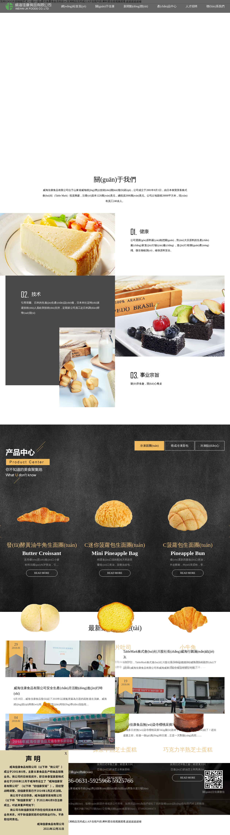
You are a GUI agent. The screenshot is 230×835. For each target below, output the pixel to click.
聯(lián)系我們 (215, 6)
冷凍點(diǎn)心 (209, 445)
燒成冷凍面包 (179, 445)
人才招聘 (191, 6)
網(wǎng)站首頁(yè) (73, 6)
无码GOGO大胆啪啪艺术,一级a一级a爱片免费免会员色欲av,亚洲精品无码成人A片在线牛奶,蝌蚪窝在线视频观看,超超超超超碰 (70, 821)
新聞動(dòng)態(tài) (136, 6)
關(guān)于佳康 (105, 6)
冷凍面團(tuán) (149, 445)
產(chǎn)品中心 (167, 6)
